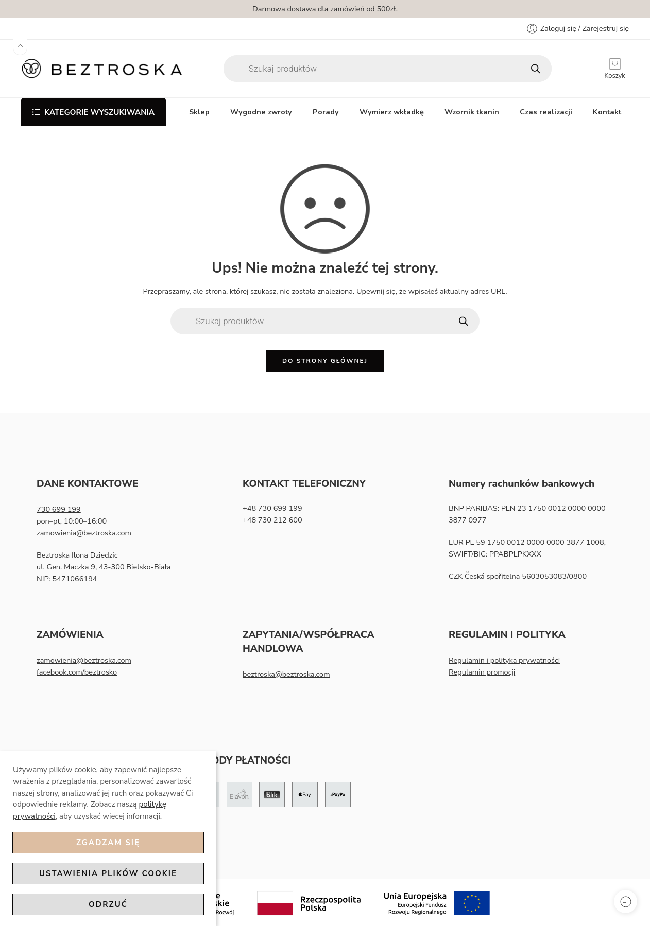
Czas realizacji (546, 112)
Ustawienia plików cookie (108, 873)
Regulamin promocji (482, 672)
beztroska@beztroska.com (286, 674)
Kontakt (607, 112)
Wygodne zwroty (261, 112)
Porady (326, 112)
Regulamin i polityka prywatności (504, 660)
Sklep (199, 112)
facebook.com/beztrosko (77, 672)
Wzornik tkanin (471, 112)
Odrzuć (108, 904)
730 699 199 (59, 509)
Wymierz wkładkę (392, 112)
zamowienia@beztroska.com (84, 533)
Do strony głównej (325, 361)
